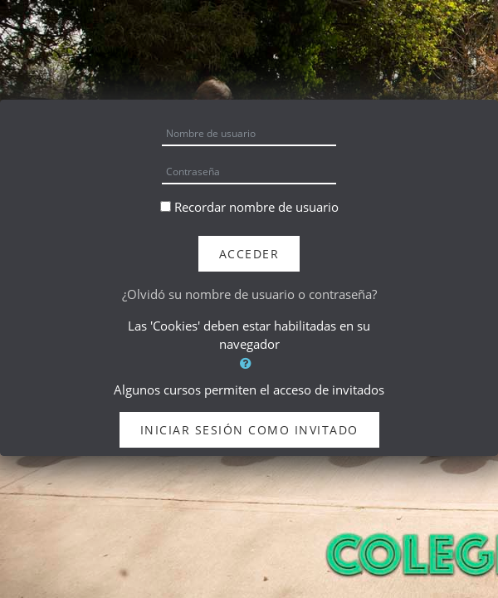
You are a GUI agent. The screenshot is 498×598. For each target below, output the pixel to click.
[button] (249, 363)
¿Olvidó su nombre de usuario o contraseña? (249, 294)
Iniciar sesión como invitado (249, 430)
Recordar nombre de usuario (256, 207)
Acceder (249, 254)
